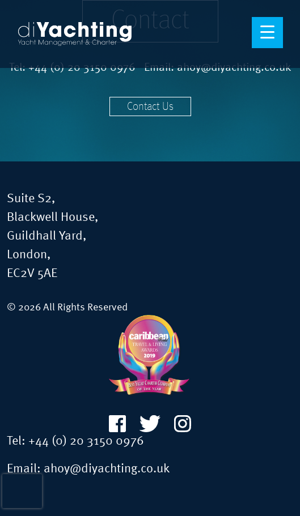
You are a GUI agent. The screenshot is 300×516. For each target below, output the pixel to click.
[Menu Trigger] (267, 32)
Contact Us (150, 107)
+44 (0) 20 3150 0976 (86, 441)
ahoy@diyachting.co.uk (107, 469)
